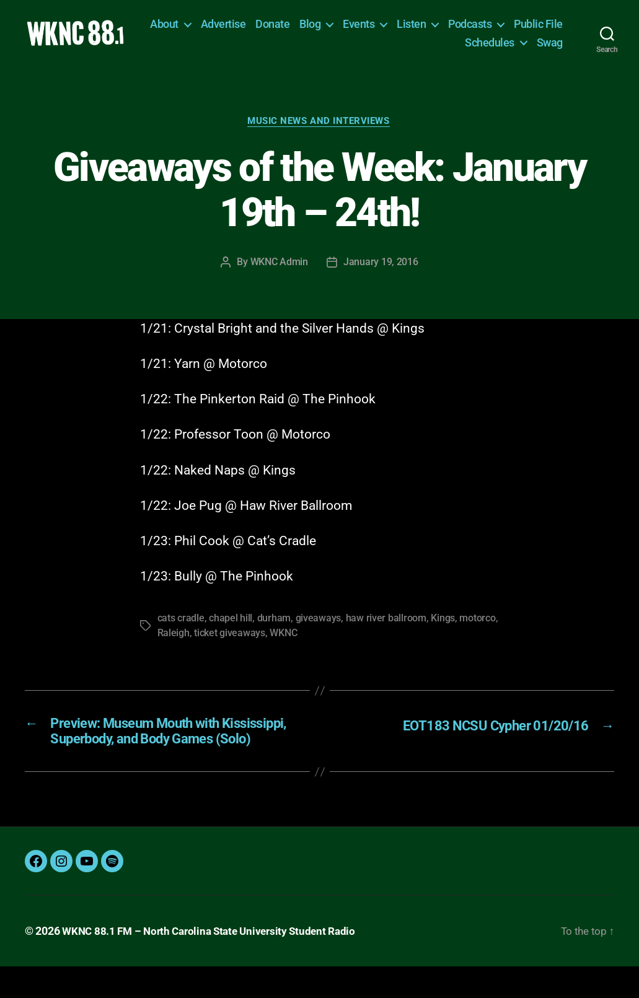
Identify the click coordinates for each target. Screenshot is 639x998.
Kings (443, 629)
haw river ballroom (385, 629)
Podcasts (528, 28)
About (223, 28)
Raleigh (173, 644)
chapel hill (230, 629)
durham (274, 629)
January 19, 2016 (380, 273)
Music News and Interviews (320, 131)
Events (417, 28)
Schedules (489, 47)
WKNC (283, 644)
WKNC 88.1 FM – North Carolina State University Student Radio (215, 963)
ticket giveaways (229, 644)
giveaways (318, 629)
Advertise (281, 28)
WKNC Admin (279, 273)
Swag (550, 47)
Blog (368, 28)
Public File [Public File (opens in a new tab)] (431, 47)
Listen (470, 28)
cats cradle (181, 629)
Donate (331, 28)
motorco (477, 629)
